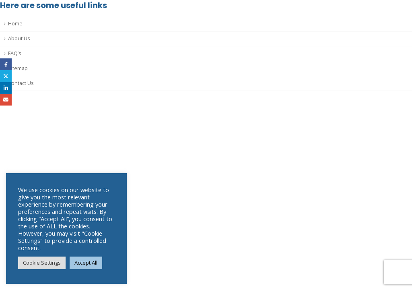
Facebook (6, 64)
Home (15, 23)
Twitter (6, 76)
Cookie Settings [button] (42, 262)
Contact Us (21, 83)
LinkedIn (6, 88)
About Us (19, 38)
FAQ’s (14, 53)
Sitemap (18, 68)
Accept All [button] (85, 262)
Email (6, 100)
